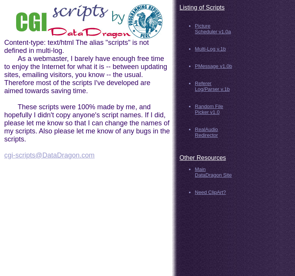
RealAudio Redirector (206, 132)
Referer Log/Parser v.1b (212, 86)
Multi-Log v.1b (210, 49)
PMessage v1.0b (213, 66)
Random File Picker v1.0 (209, 109)
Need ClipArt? (210, 192)
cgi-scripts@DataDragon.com (49, 155)
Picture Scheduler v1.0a (213, 28)
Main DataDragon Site (213, 172)
